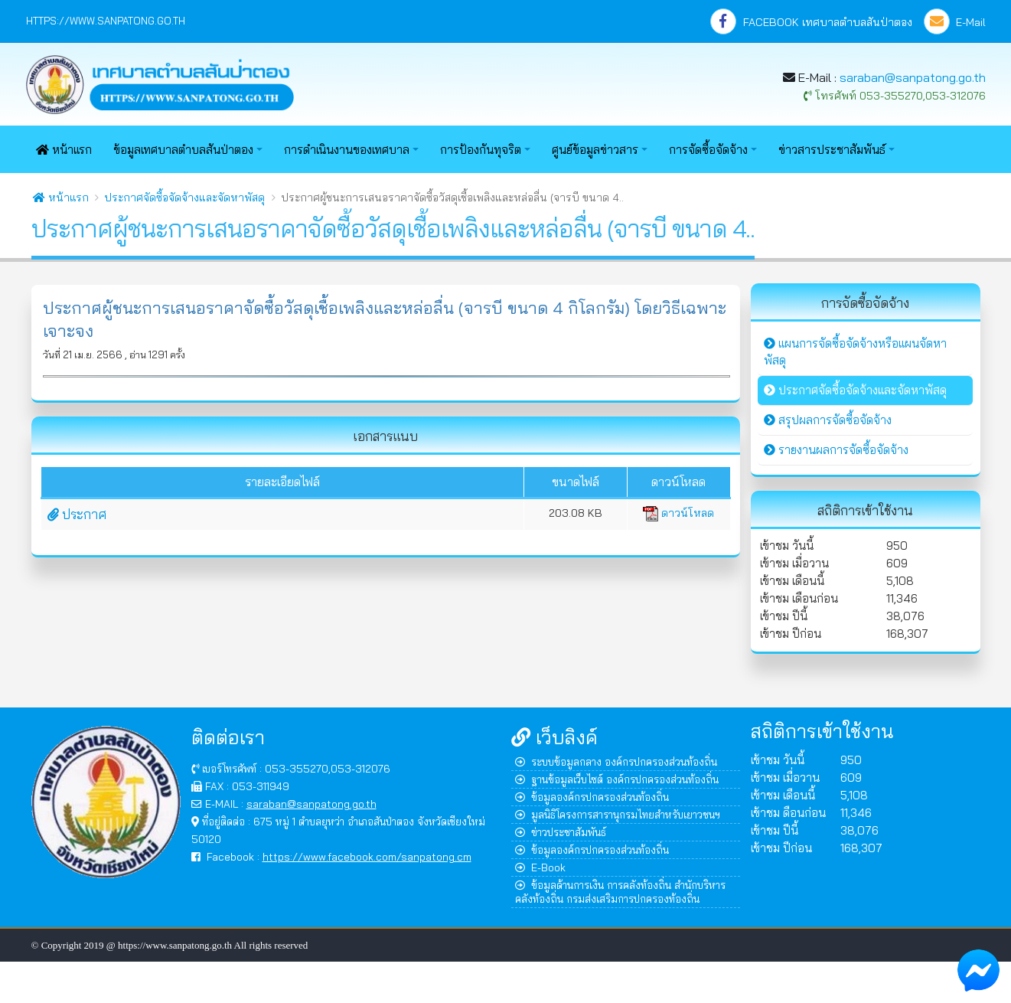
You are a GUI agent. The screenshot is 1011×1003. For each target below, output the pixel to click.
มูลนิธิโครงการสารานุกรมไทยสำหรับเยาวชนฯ (617, 814)
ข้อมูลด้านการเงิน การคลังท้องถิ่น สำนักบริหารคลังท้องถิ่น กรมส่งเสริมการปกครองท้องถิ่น (620, 891)
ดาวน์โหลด (678, 513)
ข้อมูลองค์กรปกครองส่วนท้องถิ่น (592, 796)
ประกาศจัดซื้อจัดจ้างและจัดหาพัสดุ (184, 197)
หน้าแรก (64, 149)
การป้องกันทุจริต (480, 149)
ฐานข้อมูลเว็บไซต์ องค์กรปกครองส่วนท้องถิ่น (617, 779)
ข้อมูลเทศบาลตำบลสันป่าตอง (183, 149)
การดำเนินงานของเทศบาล (346, 149)
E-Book (540, 867)
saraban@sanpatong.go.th (913, 77)
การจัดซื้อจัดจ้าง (708, 149)
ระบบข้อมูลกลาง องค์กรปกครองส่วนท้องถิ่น (616, 761)
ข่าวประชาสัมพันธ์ (560, 831)
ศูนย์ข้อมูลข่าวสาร (595, 149)
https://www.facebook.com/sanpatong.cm (367, 856)
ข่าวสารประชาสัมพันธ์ (831, 149)
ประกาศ (76, 514)
